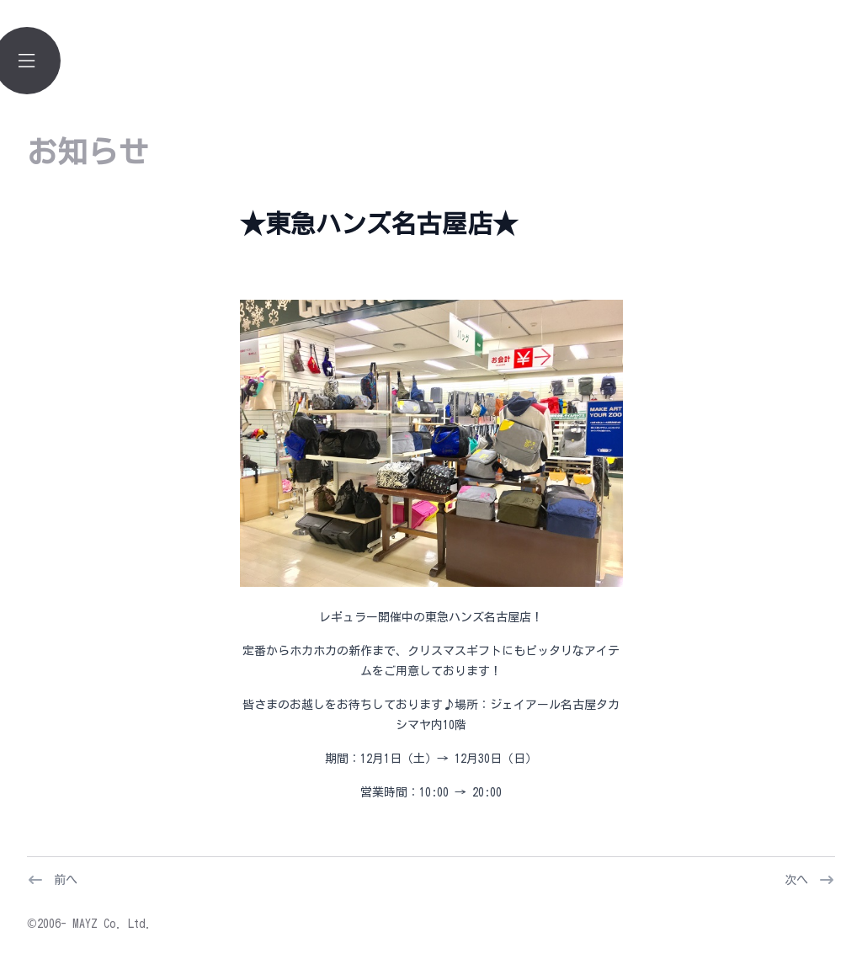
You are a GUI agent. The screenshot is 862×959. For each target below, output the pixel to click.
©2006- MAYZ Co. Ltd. (89, 924)
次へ (796, 880)
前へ (65, 880)
